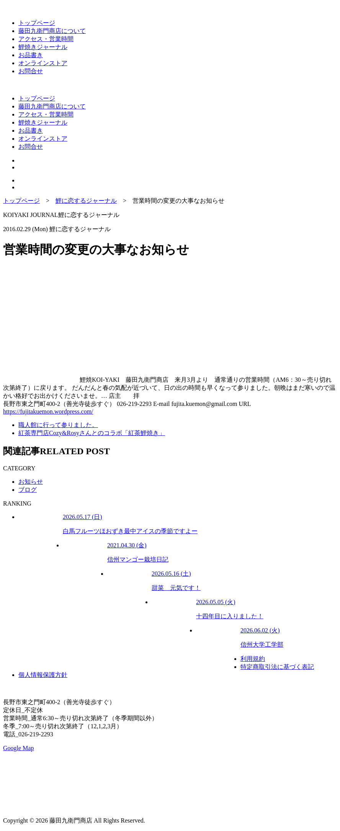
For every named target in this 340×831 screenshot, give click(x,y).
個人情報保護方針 (42, 675)
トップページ (36, 23)
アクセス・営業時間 (46, 39)
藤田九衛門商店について (52, 31)
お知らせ (30, 481)
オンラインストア (42, 63)
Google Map (18, 748)
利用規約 (252, 658)
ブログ (27, 489)
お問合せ (30, 71)
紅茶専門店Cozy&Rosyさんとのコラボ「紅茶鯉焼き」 (91, 433)
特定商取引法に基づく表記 (277, 666)
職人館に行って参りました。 (58, 425)
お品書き (30, 55)
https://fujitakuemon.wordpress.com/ (48, 411)
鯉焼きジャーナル (42, 47)
